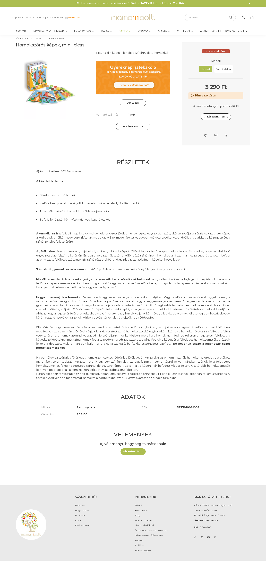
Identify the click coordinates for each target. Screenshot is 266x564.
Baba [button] (105, 31)
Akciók (20, 31)
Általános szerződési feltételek (151, 534)
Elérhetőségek (143, 554)
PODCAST (74, 17)
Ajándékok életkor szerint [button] (222, 31)
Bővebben (133, 106)
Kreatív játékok (56, 41)
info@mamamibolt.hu (214, 518)
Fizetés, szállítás (35, 17)
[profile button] (243, 17)
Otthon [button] (184, 31)
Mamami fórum (143, 524)
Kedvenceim (82, 529)
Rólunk (138, 509)
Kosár (78, 524)
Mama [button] (162, 31)
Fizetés (139, 544)
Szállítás (139, 549)
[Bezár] (249, 3)
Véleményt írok (133, 455)
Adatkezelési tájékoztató (149, 539)
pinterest (215, 540)
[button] (216, 120)
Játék (38, 41)
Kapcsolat (18, 17)
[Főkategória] (22, 41)
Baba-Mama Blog (57, 17)
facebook (195, 540)
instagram (201, 540)
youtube (208, 540)
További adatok (133, 129)
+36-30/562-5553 (208, 513)
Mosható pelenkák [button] (49, 31)
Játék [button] (123, 31)
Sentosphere (86, 410)
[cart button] (252, 17)
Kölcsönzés (141, 514)
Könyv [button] (143, 31)
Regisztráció (82, 514)
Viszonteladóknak (145, 529)
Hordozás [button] (82, 31)
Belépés (80, 509)
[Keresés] (210, 17)
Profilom (80, 519)
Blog (137, 519)
